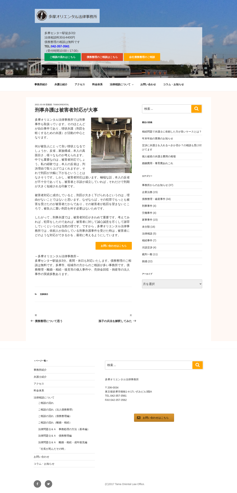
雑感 (144, 261)
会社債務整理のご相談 (142, 57)
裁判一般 (147, 254)
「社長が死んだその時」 (52, 448)
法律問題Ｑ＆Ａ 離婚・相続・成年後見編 (62, 442)
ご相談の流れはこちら (63, 57)
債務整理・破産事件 (153, 198)
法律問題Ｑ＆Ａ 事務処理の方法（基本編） (64, 429)
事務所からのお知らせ (155, 185)
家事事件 (147, 219)
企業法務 (147, 192)
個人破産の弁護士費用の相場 (159, 156)
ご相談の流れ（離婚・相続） (55, 422)
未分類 (146, 226)
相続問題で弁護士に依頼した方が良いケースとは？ (172, 131)
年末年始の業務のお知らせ (157, 138)
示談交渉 (147, 247)
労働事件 (147, 212)
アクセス (80, 84)
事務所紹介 (40, 84)
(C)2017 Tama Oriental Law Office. (125, 484)
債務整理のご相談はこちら (102, 57)
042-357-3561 (60, 46)
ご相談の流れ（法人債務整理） (56, 409)
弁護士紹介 (60, 84)
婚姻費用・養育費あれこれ (157, 163)
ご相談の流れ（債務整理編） (55, 416)
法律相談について (122, 84)
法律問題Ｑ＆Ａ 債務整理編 (55, 435)
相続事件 (147, 240)
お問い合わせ (148, 84)
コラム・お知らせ (173, 84)
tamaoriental (61, 104)
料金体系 (97, 84)
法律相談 (147, 233)
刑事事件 (44, 294)
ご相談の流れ (46, 402)
